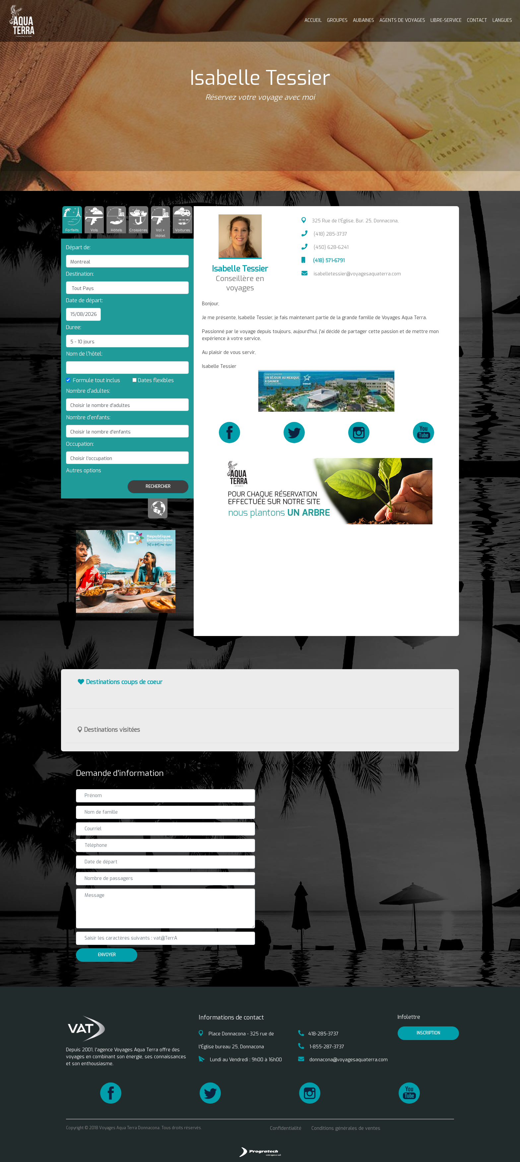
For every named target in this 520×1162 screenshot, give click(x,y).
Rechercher (158, 486)
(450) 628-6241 (325, 247)
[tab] (72, 219)
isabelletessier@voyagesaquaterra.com (351, 274)
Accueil (313, 20)
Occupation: (80, 443)
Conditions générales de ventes (345, 1128)
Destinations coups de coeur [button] (120, 682)
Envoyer (107, 955)
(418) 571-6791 (323, 261)
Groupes (337, 20)
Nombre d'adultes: (88, 390)
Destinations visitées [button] (109, 730)
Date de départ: (84, 300)
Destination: (80, 273)
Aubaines (363, 20)
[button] (83, 470)
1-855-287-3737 (321, 1047)
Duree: (73, 327)
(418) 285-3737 (324, 234)
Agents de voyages (402, 20)
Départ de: (78, 247)
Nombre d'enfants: (88, 417)
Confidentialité (285, 1128)
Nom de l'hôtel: (84, 353)
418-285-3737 (318, 1034)
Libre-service (446, 20)
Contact (477, 20)
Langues (502, 20)
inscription (428, 1033)
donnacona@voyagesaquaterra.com (343, 1060)
